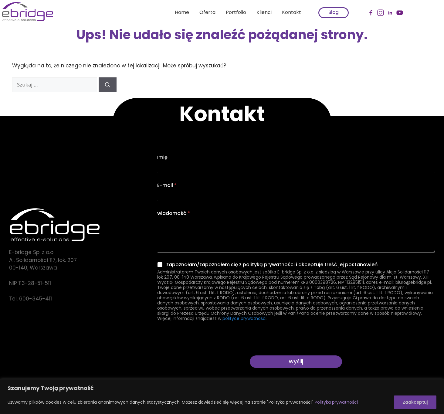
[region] (222, 396)
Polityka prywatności (336, 402)
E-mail (167, 185)
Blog (329, 12)
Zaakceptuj (415, 402)
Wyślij (296, 361)
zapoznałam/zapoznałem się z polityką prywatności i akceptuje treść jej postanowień (272, 265)
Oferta (203, 12)
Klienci (260, 12)
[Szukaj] (108, 84)
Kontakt (287, 12)
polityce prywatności (244, 318)
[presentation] (203, 351)
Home (178, 12)
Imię (162, 157)
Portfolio (232, 12)
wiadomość (173, 213)
